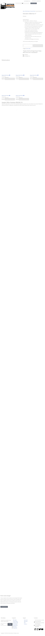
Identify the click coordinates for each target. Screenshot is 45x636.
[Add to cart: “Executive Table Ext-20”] (6, 75)
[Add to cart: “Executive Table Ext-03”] (6, 95)
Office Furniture (27, 11)
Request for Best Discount (38, 45)
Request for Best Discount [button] (10, 78)
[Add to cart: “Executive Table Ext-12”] (20, 75)
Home (24, 11)
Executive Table (32, 11)
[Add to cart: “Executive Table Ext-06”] (34, 75)
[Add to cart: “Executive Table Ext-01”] (20, 95)
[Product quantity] (28, 45)
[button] (22, 3)
